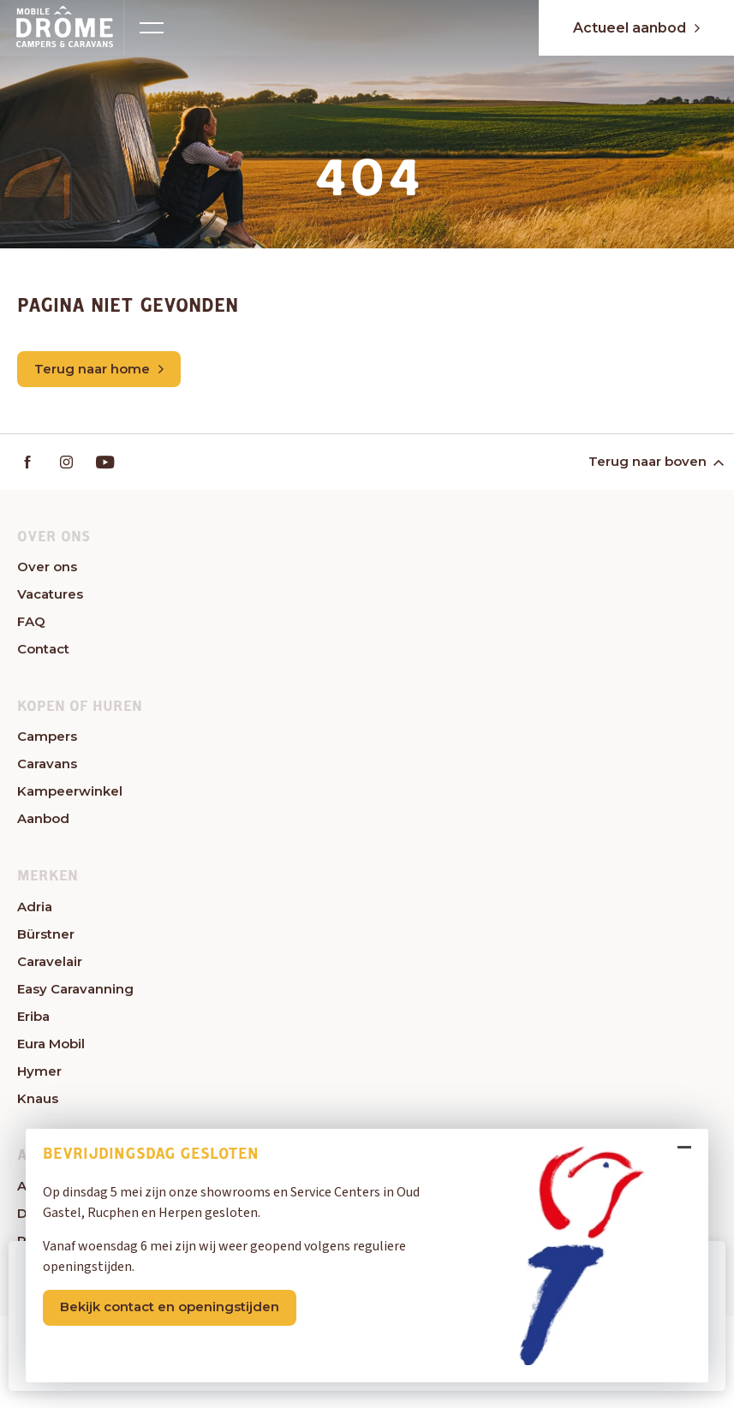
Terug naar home (99, 369)
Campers (47, 736)
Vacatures (50, 594)
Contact (43, 649)
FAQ (31, 621)
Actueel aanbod (636, 28)
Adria (34, 906)
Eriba (33, 1016)
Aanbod (43, 818)
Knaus (37, 1098)
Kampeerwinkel (69, 791)
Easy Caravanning (75, 989)
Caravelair (49, 961)
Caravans (47, 763)
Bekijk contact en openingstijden (169, 1306)
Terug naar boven (654, 461)
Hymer (39, 1071)
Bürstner (46, 934)
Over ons (47, 566)
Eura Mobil (51, 1043)
